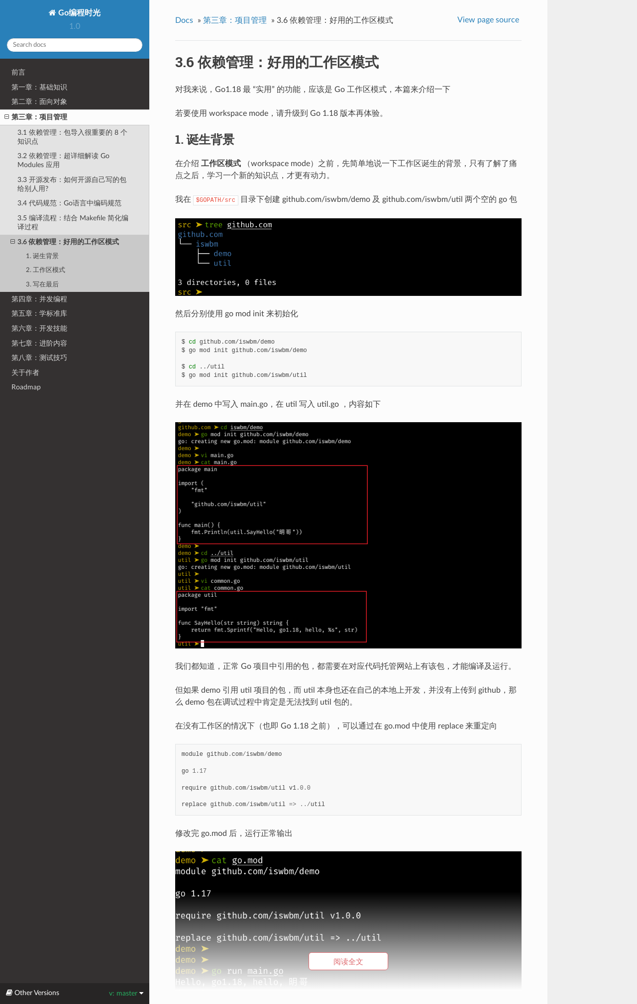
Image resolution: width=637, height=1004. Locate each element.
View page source (488, 20)
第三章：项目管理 (35, 117)
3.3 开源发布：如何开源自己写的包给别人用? (71, 184)
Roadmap (26, 387)
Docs (184, 20)
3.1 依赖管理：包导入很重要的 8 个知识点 (72, 137)
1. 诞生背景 (42, 256)
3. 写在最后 (42, 284)
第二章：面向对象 (39, 101)
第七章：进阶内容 (39, 343)
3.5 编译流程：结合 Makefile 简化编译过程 (72, 222)
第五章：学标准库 (39, 313)
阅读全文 (348, 961)
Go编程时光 (78, 13)
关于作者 (25, 372)
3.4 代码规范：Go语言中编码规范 (69, 203)
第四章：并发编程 (39, 299)
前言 (18, 72)
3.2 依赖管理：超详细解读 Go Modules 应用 (63, 160)
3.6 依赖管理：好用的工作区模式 (64, 242)
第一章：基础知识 (39, 87)
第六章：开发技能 (39, 328)
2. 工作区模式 (45, 270)
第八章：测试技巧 (39, 358)
